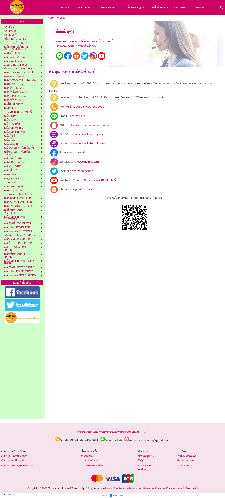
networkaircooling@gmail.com (88, 125)
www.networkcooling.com (87, 134)
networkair (82, 152)
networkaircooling (87, 161)
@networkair (76, 115)
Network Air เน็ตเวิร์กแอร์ (100, 180)
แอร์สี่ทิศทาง (145, 488)
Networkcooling (82, 170)
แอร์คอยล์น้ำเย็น (181, 488)
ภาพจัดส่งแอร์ (184, 465)
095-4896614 (95, 106)
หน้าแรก (50, 18)
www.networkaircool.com (87, 143)
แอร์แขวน (120, 488)
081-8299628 (75, 106)
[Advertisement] (22, 371)
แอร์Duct (167, 488)
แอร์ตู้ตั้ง (193, 488)
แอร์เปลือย (157, 488)
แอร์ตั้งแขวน (132, 488)
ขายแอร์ (111, 488)
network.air (87, 189)
